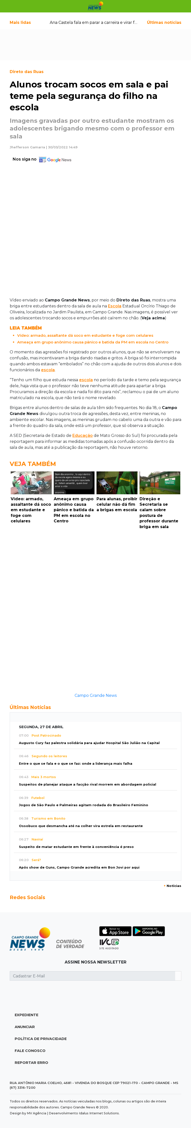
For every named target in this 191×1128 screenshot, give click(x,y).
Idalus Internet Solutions (99, 1113)
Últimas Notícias (30, 707)
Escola (114, 306)
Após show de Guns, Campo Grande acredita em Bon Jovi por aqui (79, 867)
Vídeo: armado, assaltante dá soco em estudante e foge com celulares (85, 335)
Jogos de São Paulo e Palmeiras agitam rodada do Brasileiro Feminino (83, 805)
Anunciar (25, 1027)
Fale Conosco (30, 1050)
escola (48, 370)
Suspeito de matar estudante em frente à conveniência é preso (76, 847)
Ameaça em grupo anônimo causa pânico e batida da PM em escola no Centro (92, 342)
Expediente (26, 1015)
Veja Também (33, 463)
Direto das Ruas (27, 71)
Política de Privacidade (41, 1039)
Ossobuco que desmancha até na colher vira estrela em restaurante (81, 826)
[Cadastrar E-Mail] (92, 976)
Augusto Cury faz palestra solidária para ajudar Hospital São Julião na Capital (89, 743)
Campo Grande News (96, 695)
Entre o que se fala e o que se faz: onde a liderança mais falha (75, 763)
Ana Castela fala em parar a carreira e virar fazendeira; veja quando (115, 22)
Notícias (172, 886)
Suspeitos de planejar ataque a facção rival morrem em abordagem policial (87, 784)
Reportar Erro (31, 1062)
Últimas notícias (164, 22)
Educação (82, 435)
